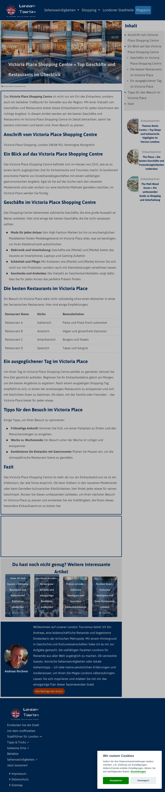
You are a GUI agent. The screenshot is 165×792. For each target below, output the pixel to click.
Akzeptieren (116, 780)
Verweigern (143, 780)
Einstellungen (138, 771)
